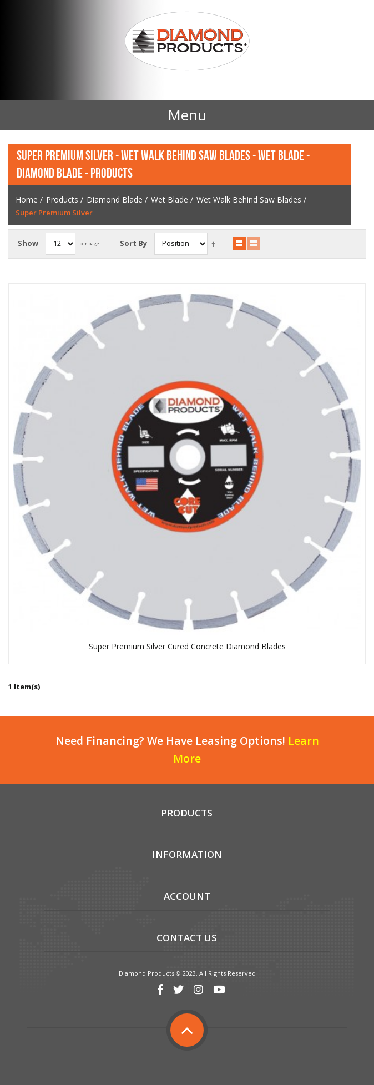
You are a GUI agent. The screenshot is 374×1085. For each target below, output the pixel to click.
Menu (187, 115)
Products (62, 199)
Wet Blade (169, 199)
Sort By (133, 243)
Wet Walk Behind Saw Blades (248, 199)
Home (27, 199)
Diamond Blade (115, 199)
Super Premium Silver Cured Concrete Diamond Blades (187, 647)
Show (28, 243)
